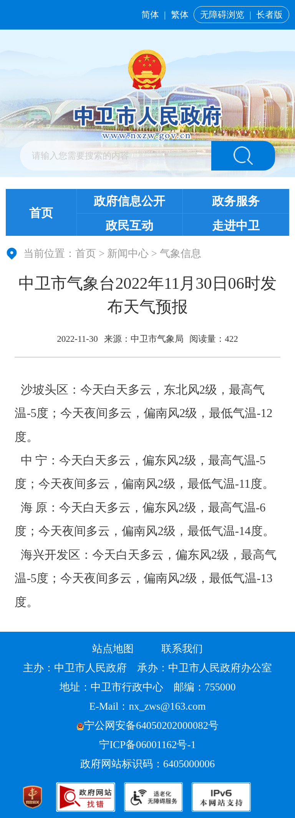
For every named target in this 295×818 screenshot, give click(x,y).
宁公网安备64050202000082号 (147, 725)
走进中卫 (236, 225)
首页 (41, 213)
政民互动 (129, 225)
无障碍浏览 (222, 15)
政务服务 (236, 201)
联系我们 (182, 648)
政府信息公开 (129, 201)
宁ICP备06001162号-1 (148, 744)
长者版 (269, 15)
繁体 (180, 15)
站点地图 (113, 648)
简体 (150, 15)
